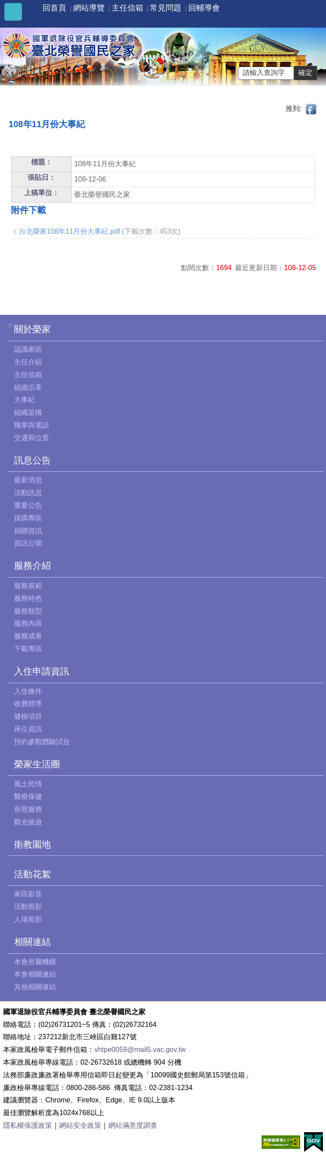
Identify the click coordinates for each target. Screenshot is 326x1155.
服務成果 (28, 636)
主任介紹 (28, 362)
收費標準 (28, 703)
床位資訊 (28, 729)
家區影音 (28, 894)
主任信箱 (127, 8)
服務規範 (28, 585)
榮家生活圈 (37, 764)
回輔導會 (204, 8)
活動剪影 (28, 906)
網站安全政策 (80, 1125)
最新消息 (28, 480)
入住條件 (28, 691)
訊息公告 (32, 460)
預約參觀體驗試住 (42, 741)
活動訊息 (28, 492)
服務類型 (28, 611)
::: (9, 325)
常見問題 (165, 8)
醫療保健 (28, 796)
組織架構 (28, 412)
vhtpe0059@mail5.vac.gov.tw (139, 1049)
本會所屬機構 (35, 962)
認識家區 (28, 349)
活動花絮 (32, 874)
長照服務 (28, 809)
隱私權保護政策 (27, 1125)
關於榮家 (32, 329)
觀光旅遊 (28, 822)
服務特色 (28, 598)
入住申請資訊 (41, 671)
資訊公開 (28, 543)
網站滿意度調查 (132, 1125)
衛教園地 (32, 844)
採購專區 (28, 518)
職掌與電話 (31, 425)
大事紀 (24, 399)
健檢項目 (28, 716)
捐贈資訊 (28, 531)
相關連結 (32, 942)
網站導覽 (89, 8)
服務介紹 (32, 565)
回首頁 (54, 8)
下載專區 (28, 648)
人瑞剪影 (28, 919)
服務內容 (28, 623)
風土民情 (28, 784)
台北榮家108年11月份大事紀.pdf (69, 231)
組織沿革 (28, 387)
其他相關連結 (35, 987)
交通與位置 (31, 438)
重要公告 (28, 505)
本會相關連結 (35, 974)
